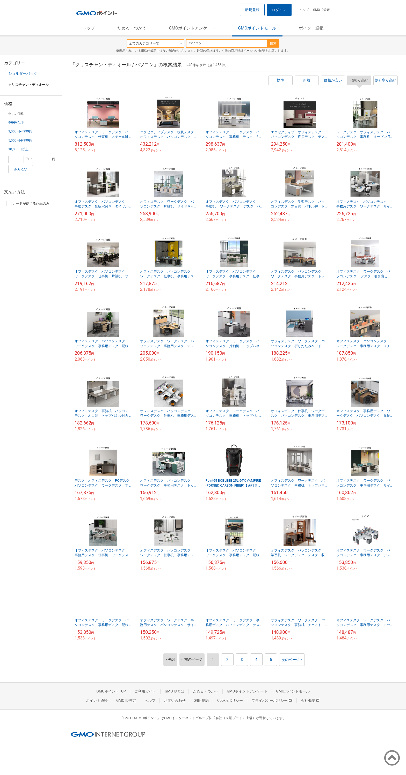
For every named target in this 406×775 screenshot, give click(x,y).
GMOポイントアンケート (192, 28)
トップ (88, 28)
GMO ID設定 (321, 10)
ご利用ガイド (145, 691)
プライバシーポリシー (271, 700)
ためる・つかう (131, 28)
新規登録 (252, 10)
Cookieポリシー (230, 700)
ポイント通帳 (311, 28)
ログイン (279, 10)
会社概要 (310, 700)
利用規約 (201, 700)
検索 (273, 43)
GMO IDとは (174, 691)
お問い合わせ (175, 700)
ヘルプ (304, 10)
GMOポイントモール (257, 28)
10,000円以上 (18, 149)
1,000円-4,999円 (20, 131)
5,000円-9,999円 (20, 140)
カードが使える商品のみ (27, 203)
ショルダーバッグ (22, 73)
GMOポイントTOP (111, 691)
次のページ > (291, 660)
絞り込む (21, 169)
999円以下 (16, 122)
